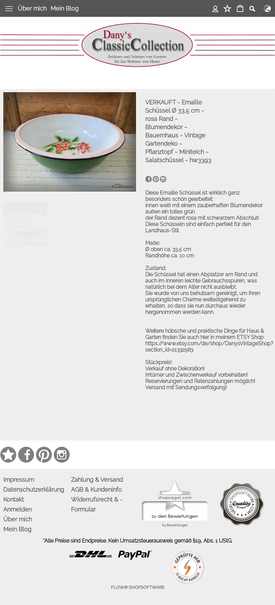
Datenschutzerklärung (33, 489)
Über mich (32, 8)
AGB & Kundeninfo (96, 489)
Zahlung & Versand (97, 479)
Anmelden (215, 8)
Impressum (18, 479)
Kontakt (13, 499)
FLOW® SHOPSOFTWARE (137, 587)
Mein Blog (65, 8)
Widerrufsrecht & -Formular (96, 504)
